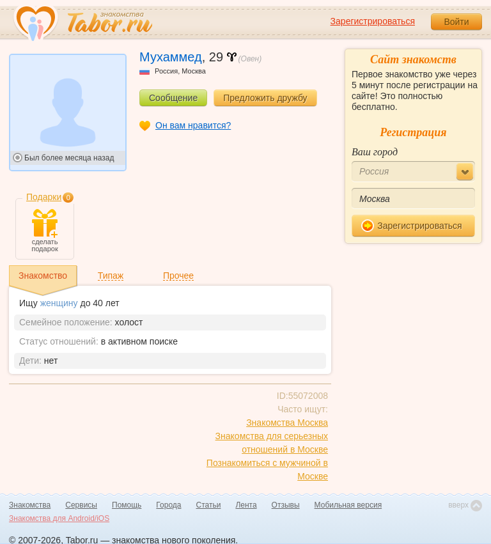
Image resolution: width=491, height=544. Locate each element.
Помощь (126, 505)
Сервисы (81, 505)
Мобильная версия (348, 505)
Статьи (208, 505)
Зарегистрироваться (373, 21)
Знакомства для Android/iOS (59, 518)
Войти (456, 22)
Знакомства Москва (287, 422)
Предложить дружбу (265, 98)
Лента (245, 505)
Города (168, 505)
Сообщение (173, 98)
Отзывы (286, 505)
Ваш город (375, 151)
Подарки (43, 197)
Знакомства (30, 505)
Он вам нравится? (193, 125)
